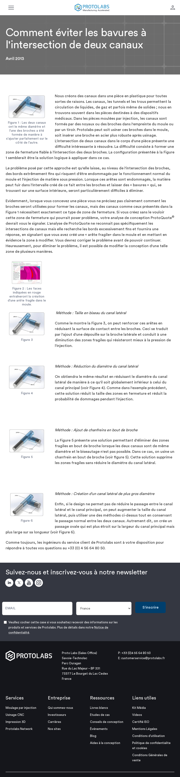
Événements (99, 728)
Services (15, 698)
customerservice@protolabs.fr (143, 658)
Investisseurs (57, 714)
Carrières (54, 721)
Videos (137, 714)
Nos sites (54, 728)
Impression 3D (16, 721)
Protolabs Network (19, 728)
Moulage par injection (21, 707)
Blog (93, 735)
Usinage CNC (15, 714)
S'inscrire (150, 607)
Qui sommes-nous (60, 707)
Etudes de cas (100, 714)
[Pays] (104, 608)
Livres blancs (99, 707)
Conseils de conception (106, 721)
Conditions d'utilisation (148, 735)
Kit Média (139, 707)
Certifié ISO (140, 721)
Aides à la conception (105, 742)
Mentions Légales (144, 728)
